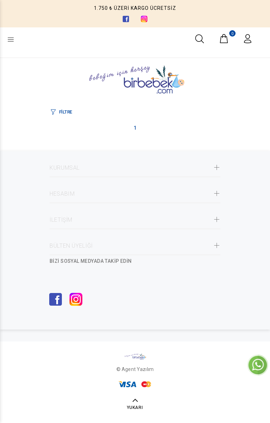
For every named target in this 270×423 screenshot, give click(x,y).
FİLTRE (65, 112)
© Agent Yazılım (135, 369)
